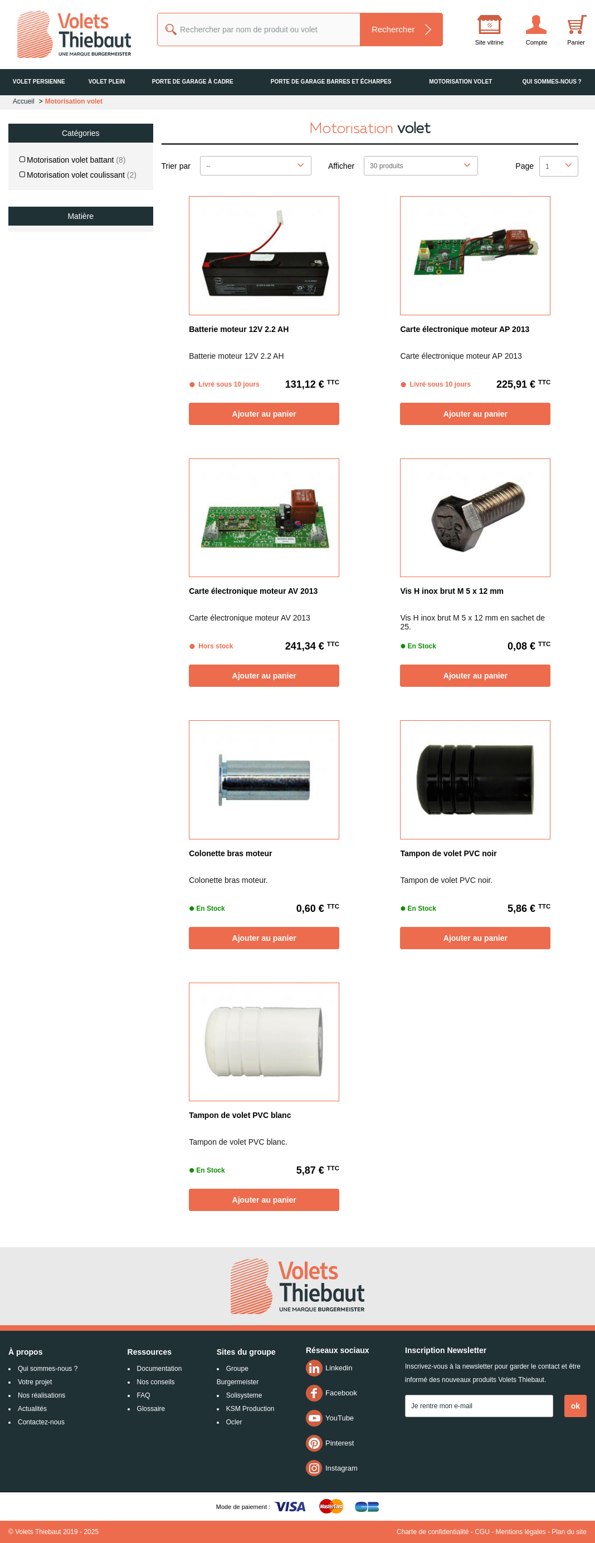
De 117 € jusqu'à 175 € (67, 356)
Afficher (341, 166)
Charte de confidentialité (433, 1532)
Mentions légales (521, 1532)
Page (524, 166)
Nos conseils (156, 1382)
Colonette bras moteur (230, 853)
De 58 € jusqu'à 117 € (65, 335)
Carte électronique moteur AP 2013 (464, 329)
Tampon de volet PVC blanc (240, 1115)
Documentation (159, 1369)
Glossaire (151, 1409)
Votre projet (35, 1382)
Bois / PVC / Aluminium (73, 242)
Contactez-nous (41, 1422)
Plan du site (569, 1532)
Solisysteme (244, 1395)
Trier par (176, 166)
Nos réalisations (41, 1395)
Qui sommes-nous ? (47, 1369)
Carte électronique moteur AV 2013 (253, 591)
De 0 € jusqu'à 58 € (60, 314)
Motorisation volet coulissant (81, 174)
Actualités (32, 1409)
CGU (482, 1532)
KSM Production (250, 1409)
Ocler (234, 1422)
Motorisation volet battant (76, 159)
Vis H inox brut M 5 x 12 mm (452, 591)
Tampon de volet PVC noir (448, 853)
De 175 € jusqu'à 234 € (67, 377)
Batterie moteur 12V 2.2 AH (239, 329)
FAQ (143, 1395)
